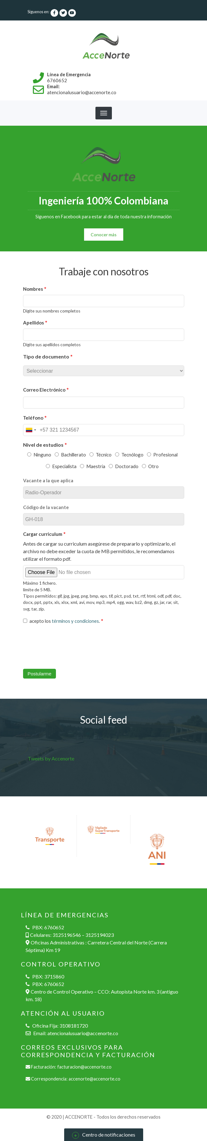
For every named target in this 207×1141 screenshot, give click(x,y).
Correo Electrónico (44, 390)
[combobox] (30, 430)
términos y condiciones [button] (75, 621)
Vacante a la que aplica (48, 480)
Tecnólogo (132, 454)
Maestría (95, 466)
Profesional (165, 454)
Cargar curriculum (42, 534)
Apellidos (33, 322)
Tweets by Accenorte (51, 758)
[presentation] (71, 648)
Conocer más (104, 234)
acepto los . (64, 621)
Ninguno (42, 454)
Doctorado (126, 466)
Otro (153, 466)
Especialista (64, 466)
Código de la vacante (46, 507)
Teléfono (33, 418)
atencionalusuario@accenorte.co (82, 1033)
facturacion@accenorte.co (84, 1066)
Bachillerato (73, 454)
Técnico (104, 454)
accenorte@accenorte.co (94, 1078)
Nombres (33, 289)
